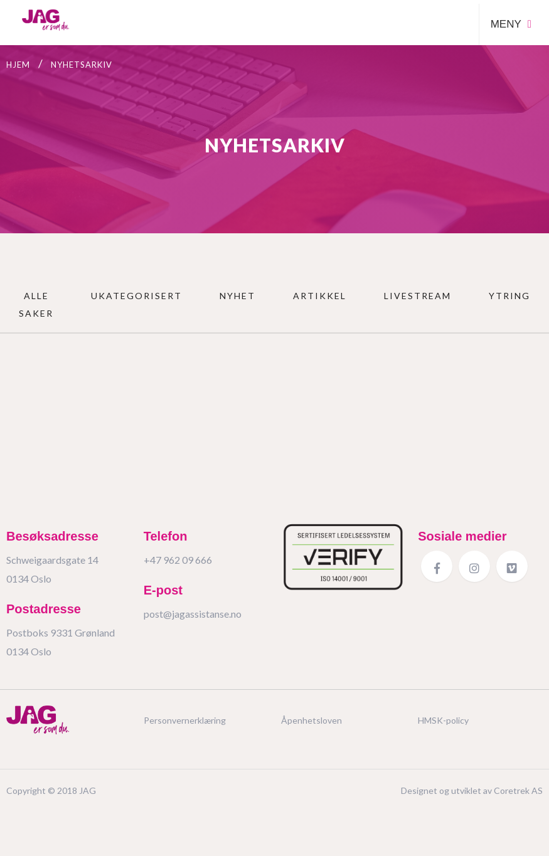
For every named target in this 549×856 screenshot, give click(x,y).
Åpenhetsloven (311, 720)
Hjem (18, 65)
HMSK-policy (443, 720)
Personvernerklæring (185, 720)
